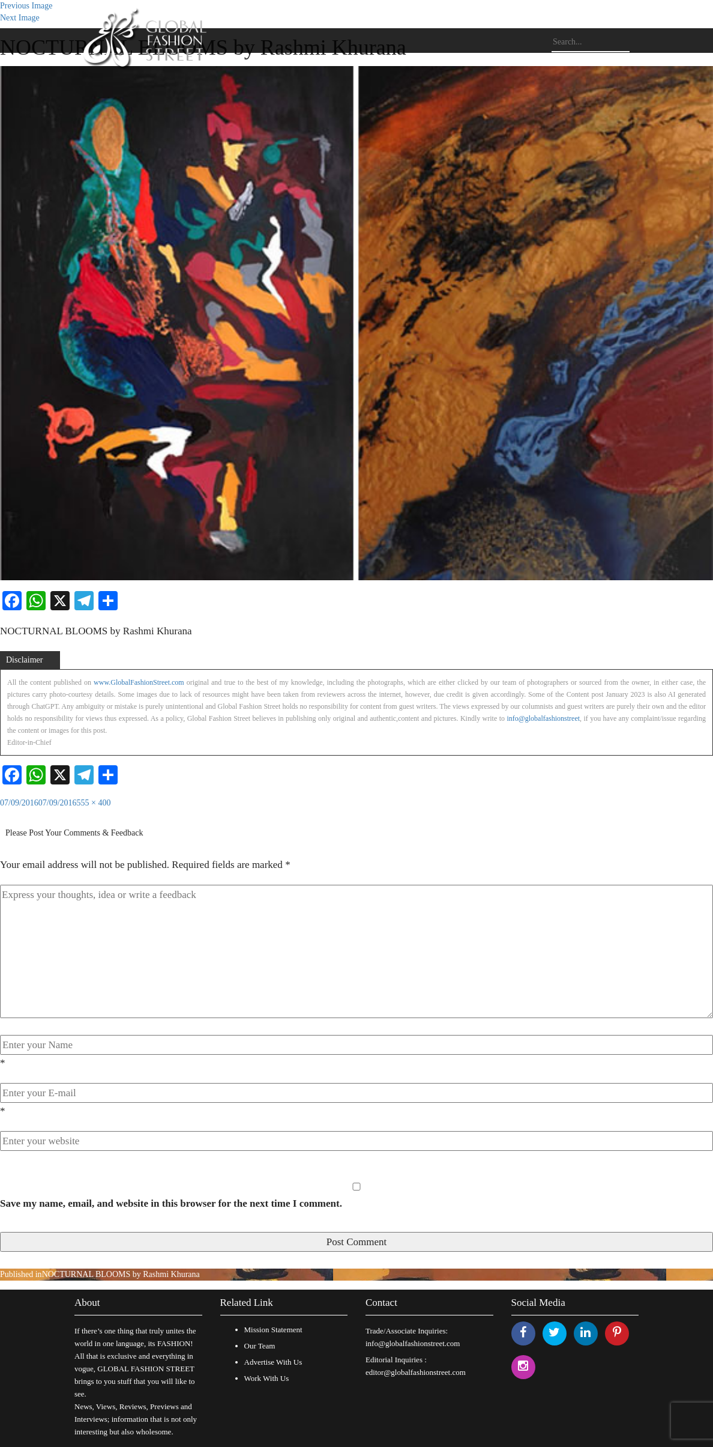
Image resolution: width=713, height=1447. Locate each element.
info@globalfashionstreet (543, 718)
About (87, 1302)
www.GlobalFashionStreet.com (139, 682)
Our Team (259, 1345)
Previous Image (26, 5)
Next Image (20, 17)
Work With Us (266, 1378)
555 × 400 (94, 802)
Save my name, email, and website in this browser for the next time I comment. (171, 1203)
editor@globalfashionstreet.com (416, 1372)
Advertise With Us (273, 1362)
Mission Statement (273, 1329)
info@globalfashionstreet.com (413, 1343)
